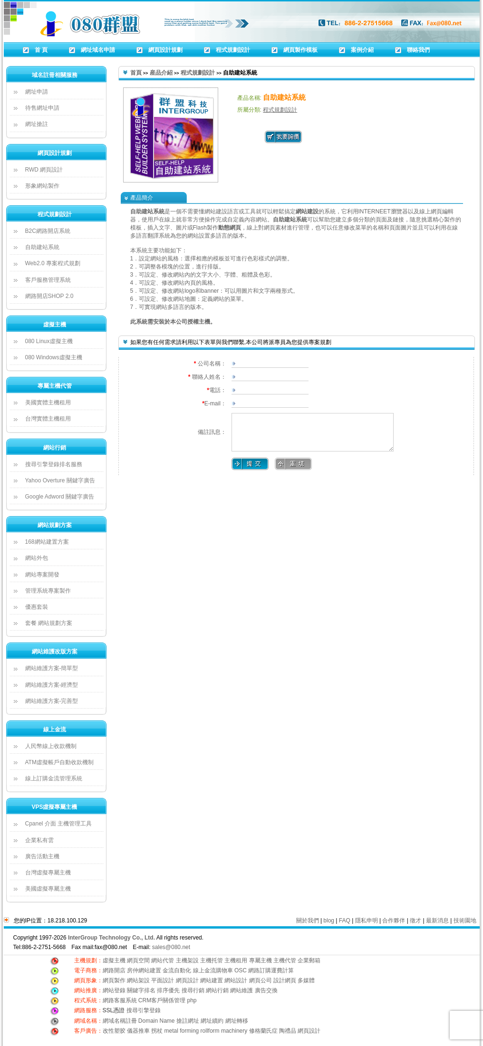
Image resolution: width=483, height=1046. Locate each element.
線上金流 (54, 729)
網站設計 (235, 980)
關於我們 (307, 920)
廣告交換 (266, 990)
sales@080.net (171, 947)
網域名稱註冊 (120, 1020)
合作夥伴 (393, 920)
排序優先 (168, 990)
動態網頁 (229, 227)
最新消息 (437, 920)
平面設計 (162, 980)
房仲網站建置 (144, 970)
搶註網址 (187, 1020)
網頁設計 (187, 980)
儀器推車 (138, 1030)
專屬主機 (260, 960)
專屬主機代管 (55, 386)
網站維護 (241, 990)
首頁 (136, 72)
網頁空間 (138, 960)
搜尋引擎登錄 (143, 1010)
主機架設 (187, 960)
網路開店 (114, 970)
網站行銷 (54, 447)
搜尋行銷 (193, 990)
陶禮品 (287, 1030)
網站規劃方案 (55, 525)
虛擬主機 (54, 324)
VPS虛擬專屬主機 (54, 807)
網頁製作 (115, 980)
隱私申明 (366, 920)
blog (328, 920)
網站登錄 (114, 990)
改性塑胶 (114, 1030)
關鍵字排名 (141, 990)
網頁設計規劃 (55, 153)
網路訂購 (259, 970)
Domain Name (156, 1020)
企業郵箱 (309, 960)
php (192, 1000)
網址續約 (212, 1020)
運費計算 (282, 970)
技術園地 (465, 920)
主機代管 (284, 960)
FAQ (344, 920)
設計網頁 (284, 980)
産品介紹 (161, 72)
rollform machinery (224, 1030)
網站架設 (139, 980)
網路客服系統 (120, 1000)
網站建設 (307, 211)
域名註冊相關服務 (54, 75)
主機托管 (211, 960)
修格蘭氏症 (263, 1030)
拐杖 (157, 1030)
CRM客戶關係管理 (161, 1000)
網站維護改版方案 (54, 651)
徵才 (415, 920)
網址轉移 (236, 1020)
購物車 (224, 970)
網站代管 (162, 960)
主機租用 (235, 960)
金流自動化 (177, 970)
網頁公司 (260, 980)
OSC (240, 970)
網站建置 (211, 980)
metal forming (181, 1030)
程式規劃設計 (55, 214)
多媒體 (306, 980)
